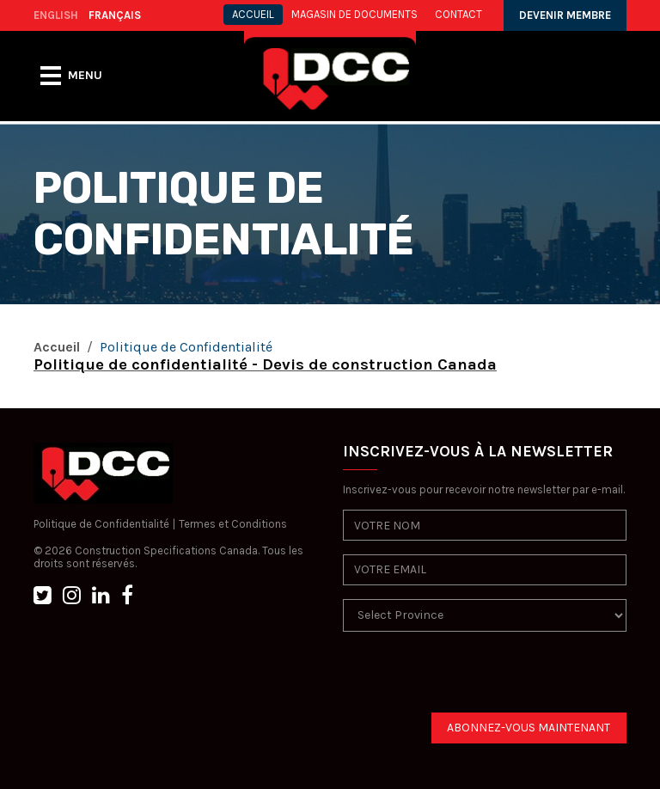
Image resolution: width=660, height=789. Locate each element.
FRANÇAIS (115, 15)
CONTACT (458, 14)
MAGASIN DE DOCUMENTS (354, 14)
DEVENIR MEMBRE (565, 15)
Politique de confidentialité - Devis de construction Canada (265, 364)
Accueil (57, 347)
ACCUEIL (253, 14)
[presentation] (473, 679)
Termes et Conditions (233, 523)
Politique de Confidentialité (101, 523)
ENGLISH (56, 15)
